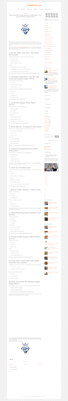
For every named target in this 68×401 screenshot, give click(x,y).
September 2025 (46, 125)
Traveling (41, 9)
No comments (28, 19)
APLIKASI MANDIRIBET (48, 48)
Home (19, 9)
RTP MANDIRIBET (47, 33)
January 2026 (46, 119)
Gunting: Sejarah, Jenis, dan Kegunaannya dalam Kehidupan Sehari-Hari (52, 268)
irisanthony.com (34, 5)
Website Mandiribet (47, 52)
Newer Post (11, 364)
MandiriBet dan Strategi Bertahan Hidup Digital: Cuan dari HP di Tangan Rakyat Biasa (25, 15)
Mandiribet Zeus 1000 (47, 54)
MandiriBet (21, 47)
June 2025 (46, 129)
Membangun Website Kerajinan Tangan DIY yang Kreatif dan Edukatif (53, 208)
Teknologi (36, 9)
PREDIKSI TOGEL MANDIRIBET (49, 46)
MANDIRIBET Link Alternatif (48, 50)
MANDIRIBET (46, 29)
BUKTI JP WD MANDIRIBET (48, 44)
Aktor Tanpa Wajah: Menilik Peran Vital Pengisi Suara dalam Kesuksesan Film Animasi (53, 218)
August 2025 (46, 126)
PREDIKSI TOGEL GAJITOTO (48, 37)
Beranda (45, 113)
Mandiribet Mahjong (47, 56)
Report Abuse (48, 143)
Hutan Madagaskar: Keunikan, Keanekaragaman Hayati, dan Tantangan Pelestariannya (52, 86)
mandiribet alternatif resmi (48, 27)
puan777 (45, 60)
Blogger (53, 140)
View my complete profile (48, 149)
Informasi (23, 9)
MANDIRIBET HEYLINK (48, 31)
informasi (25, 13)
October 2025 (46, 123)
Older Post (39, 364)
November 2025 (46, 122)
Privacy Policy (47, 9)
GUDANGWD (46, 58)
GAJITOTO (46, 25)
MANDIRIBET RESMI (47, 35)
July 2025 (45, 128)
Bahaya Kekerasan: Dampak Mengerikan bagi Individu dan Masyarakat (50, 155)
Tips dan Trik (29, 9)
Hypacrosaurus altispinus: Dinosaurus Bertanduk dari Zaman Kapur (53, 248)
